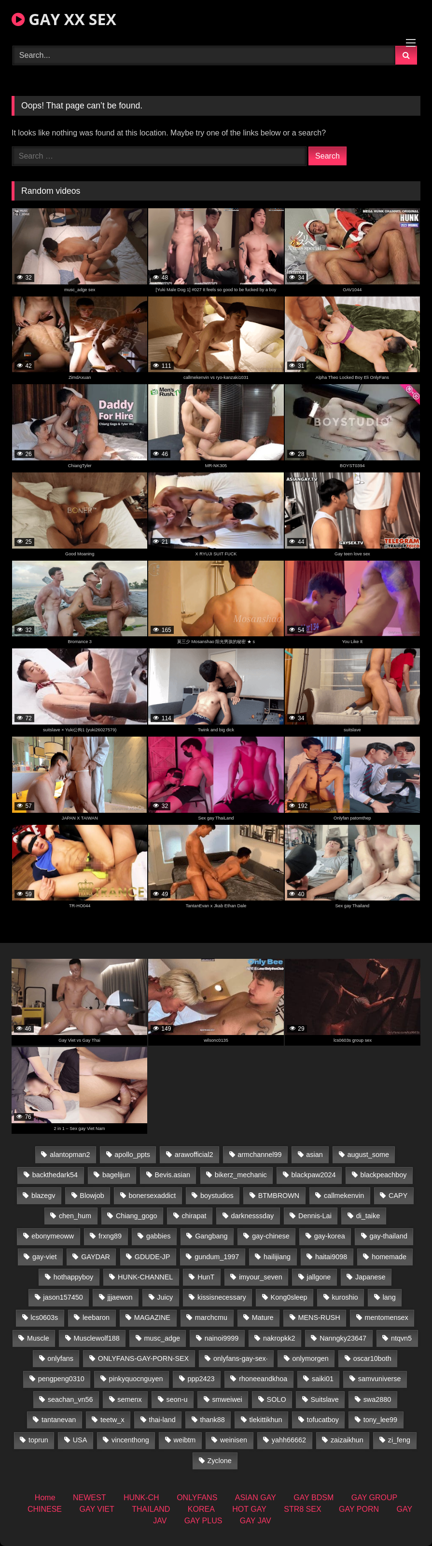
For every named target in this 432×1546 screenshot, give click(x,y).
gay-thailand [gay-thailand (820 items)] (388, 1236)
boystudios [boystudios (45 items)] (217, 1195)
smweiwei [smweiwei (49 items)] (227, 1399)
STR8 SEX (302, 1509)
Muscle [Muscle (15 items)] (38, 1338)
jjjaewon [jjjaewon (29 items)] (120, 1297)
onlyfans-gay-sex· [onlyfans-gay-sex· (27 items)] (240, 1358)
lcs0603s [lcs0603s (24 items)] (44, 1317)
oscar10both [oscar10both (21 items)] (372, 1358)
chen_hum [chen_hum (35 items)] (75, 1216)
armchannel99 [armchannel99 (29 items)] (259, 1154)
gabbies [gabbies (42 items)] (158, 1236)
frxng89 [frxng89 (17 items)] (110, 1236)
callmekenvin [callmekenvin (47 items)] (344, 1195)
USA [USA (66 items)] (80, 1440)
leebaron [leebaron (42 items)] (96, 1317)
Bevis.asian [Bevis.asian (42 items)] (172, 1175)
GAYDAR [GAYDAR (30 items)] (95, 1257)
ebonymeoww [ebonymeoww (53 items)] (52, 1236)
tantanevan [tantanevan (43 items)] (59, 1420)
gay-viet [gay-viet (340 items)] (44, 1257)
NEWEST (89, 1497)
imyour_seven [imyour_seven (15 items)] (260, 1277)
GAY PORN (359, 1509)
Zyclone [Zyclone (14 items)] (219, 1461)
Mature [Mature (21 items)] (263, 1317)
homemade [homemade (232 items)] (389, 1257)
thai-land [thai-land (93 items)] (162, 1420)
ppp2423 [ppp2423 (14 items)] (200, 1379)
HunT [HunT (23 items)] (205, 1277)
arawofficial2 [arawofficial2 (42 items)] (194, 1154)
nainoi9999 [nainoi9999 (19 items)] (221, 1338)
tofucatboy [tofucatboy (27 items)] (322, 1420)
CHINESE (45, 1509)
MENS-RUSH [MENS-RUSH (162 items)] (319, 1317)
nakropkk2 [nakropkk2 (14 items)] (279, 1338)
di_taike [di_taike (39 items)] (368, 1216)
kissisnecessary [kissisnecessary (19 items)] (221, 1297)
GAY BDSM (313, 1497)
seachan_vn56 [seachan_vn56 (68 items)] (70, 1399)
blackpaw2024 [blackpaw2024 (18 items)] (314, 1175)
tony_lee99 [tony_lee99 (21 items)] (380, 1420)
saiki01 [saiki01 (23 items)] (323, 1379)
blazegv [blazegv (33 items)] (43, 1195)
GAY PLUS (203, 1521)
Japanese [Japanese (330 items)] (370, 1277)
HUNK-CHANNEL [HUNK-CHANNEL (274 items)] (145, 1277)
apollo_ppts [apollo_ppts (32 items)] (132, 1154)
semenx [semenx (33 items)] (129, 1399)
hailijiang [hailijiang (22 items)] (277, 1257)
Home (45, 1497)
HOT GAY (249, 1509)
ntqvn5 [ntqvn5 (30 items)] (401, 1338)
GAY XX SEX (64, 19)
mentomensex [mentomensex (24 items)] (386, 1317)
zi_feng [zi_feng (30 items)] (399, 1440)
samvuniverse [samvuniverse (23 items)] (379, 1379)
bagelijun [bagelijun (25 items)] (116, 1175)
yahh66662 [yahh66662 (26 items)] (289, 1440)
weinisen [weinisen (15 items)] (233, 1440)
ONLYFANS (197, 1497)
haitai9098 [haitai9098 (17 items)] (331, 1257)
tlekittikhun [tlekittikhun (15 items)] (266, 1420)
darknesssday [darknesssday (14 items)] (252, 1216)
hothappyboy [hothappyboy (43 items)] (73, 1277)
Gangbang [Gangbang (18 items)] (211, 1236)
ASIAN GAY (255, 1497)
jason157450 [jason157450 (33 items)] (63, 1297)
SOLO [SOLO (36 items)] (276, 1399)
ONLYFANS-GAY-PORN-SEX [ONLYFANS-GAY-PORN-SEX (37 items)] (143, 1358)
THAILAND (151, 1509)
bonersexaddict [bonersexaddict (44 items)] (152, 1195)
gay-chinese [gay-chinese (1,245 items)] (271, 1236)
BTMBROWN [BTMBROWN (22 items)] (279, 1195)
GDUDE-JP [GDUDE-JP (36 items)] (152, 1257)
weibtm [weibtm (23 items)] (185, 1440)
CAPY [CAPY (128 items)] (398, 1195)
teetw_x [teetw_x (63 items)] (112, 1420)
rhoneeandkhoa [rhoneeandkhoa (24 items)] (263, 1379)
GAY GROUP (374, 1497)
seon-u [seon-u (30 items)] (177, 1399)
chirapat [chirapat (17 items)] (193, 1216)
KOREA (201, 1509)
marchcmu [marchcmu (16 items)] (211, 1317)
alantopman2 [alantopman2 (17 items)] (70, 1154)
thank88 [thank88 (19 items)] (212, 1420)
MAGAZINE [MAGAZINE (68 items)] (152, 1317)
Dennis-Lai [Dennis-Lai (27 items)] (315, 1216)
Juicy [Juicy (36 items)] (165, 1297)
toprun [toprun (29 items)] (38, 1440)
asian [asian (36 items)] (314, 1154)
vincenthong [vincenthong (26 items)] (130, 1440)
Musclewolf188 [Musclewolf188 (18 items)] (96, 1338)
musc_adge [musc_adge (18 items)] (162, 1338)
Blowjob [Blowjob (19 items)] (92, 1195)
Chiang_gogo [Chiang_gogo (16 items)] (136, 1216)
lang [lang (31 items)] (389, 1297)
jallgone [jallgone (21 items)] (319, 1277)
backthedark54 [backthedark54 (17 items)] (55, 1175)
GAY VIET (96, 1509)
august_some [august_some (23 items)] (368, 1154)
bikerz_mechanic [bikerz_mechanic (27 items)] (241, 1175)
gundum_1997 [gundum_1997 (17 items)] (217, 1257)
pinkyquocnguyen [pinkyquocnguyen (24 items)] (136, 1379)
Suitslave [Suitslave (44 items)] (324, 1399)
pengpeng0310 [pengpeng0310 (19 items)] (61, 1379)
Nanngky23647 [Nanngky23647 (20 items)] (343, 1338)
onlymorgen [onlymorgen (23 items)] (311, 1358)
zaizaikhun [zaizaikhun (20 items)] (347, 1440)
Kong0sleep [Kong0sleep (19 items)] (289, 1297)
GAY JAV (255, 1521)
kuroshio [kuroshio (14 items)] (345, 1297)
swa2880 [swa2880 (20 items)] (377, 1399)
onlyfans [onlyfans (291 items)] (60, 1358)
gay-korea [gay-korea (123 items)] (329, 1236)
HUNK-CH (141, 1497)
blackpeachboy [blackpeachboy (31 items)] (383, 1175)
